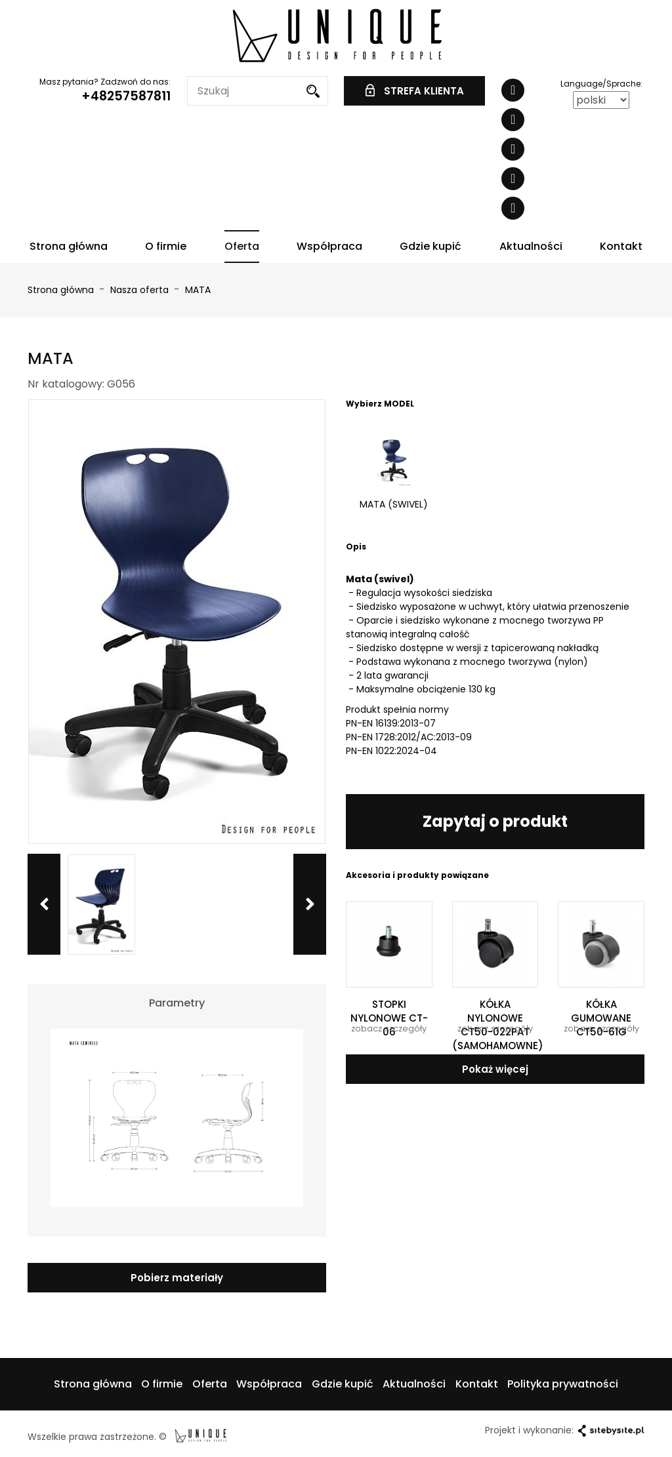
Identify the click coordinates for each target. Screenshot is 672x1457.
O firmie (165, 246)
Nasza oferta (140, 289)
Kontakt (621, 246)
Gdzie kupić (430, 246)
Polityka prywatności (562, 1383)
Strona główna (69, 246)
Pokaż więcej (495, 1069)
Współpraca (329, 246)
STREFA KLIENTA (415, 91)
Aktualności (530, 246)
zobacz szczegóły (389, 1028)
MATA (198, 289)
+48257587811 (126, 96)
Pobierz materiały (177, 1278)
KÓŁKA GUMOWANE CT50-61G (601, 1018)
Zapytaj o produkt (495, 821)
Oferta (241, 246)
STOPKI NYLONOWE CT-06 (389, 1018)
